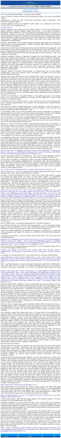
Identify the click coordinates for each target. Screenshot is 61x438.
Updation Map (27, 6)
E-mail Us (32, 6)
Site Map (19, 6)
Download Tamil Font (13, 6)
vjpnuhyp (48, 6)
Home (23, 6)
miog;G (37, 6)
